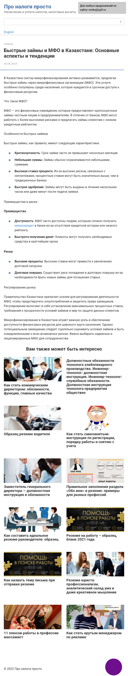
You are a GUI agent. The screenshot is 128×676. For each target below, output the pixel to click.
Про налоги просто (27, 6)
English (9, 32)
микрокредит (24, 225)
